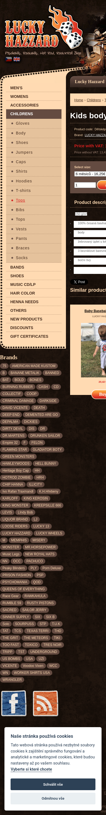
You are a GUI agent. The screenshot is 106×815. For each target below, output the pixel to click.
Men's (16, 88)
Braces (23, 248)
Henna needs (24, 302)
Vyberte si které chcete (31, 769)
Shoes (22, 143)
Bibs (20, 210)
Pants (21, 239)
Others (18, 310)
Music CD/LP (23, 285)
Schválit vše (53, 784)
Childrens (21, 114)
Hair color (22, 293)
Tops (20, 200)
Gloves (23, 123)
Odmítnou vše (53, 798)
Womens (19, 97)
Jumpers (24, 152)
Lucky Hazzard (89, 81)
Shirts (22, 171)
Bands (17, 267)
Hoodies (24, 181)
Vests (21, 229)
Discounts (21, 328)
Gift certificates (29, 336)
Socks (22, 258)
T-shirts (23, 191)
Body (21, 133)
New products (26, 319)
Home (78, 100)
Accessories (24, 105)
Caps (21, 162)
